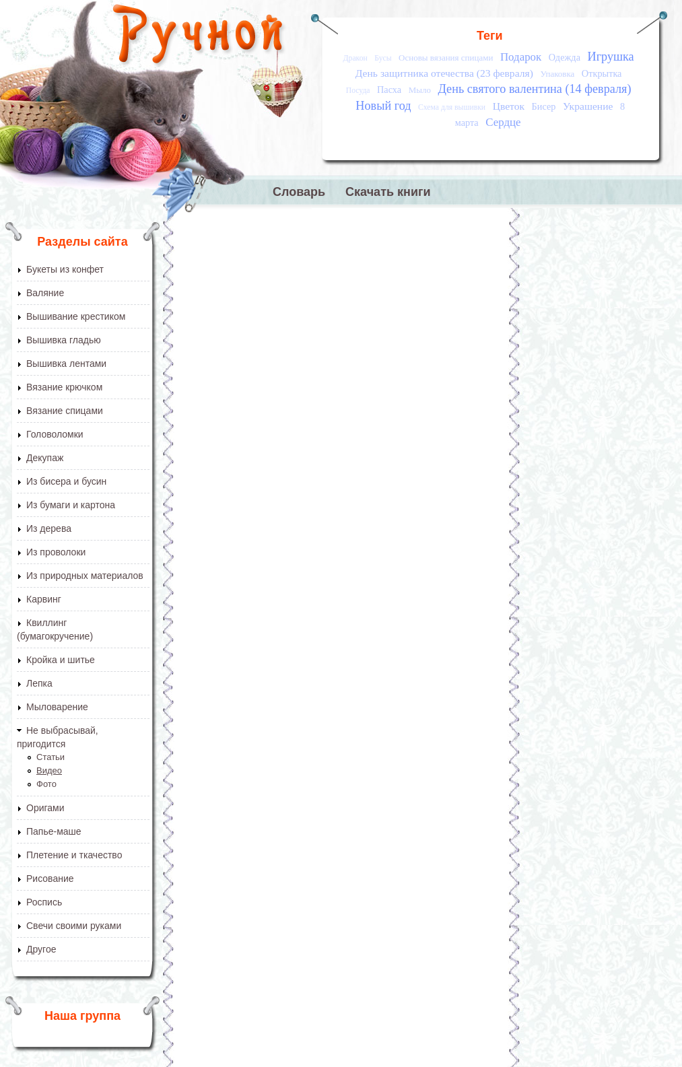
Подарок (520, 56)
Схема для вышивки (451, 107)
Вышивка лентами (66, 363)
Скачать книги (387, 192)
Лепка (39, 683)
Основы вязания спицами (446, 58)
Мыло (420, 90)
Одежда (564, 57)
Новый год (383, 105)
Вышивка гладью (63, 340)
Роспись (44, 902)
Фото (46, 784)
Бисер (544, 106)
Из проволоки (56, 552)
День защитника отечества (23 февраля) (444, 73)
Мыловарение (57, 706)
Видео (49, 770)
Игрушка (611, 56)
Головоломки (54, 434)
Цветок (508, 106)
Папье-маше (53, 831)
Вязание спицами (64, 410)
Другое (41, 949)
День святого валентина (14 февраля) (534, 89)
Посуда (358, 90)
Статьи (50, 757)
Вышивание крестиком (75, 316)
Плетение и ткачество (74, 855)
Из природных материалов (84, 575)
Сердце (502, 122)
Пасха (389, 89)
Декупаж (44, 457)
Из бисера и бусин (66, 481)
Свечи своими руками (73, 925)
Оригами (45, 807)
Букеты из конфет (65, 269)
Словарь (299, 192)
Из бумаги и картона (70, 505)
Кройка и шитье (60, 659)
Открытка (602, 73)
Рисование (50, 878)
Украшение (588, 106)
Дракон (355, 58)
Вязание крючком (64, 387)
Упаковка (557, 74)
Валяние (45, 292)
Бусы (382, 58)
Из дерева (48, 528)
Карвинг (43, 599)
